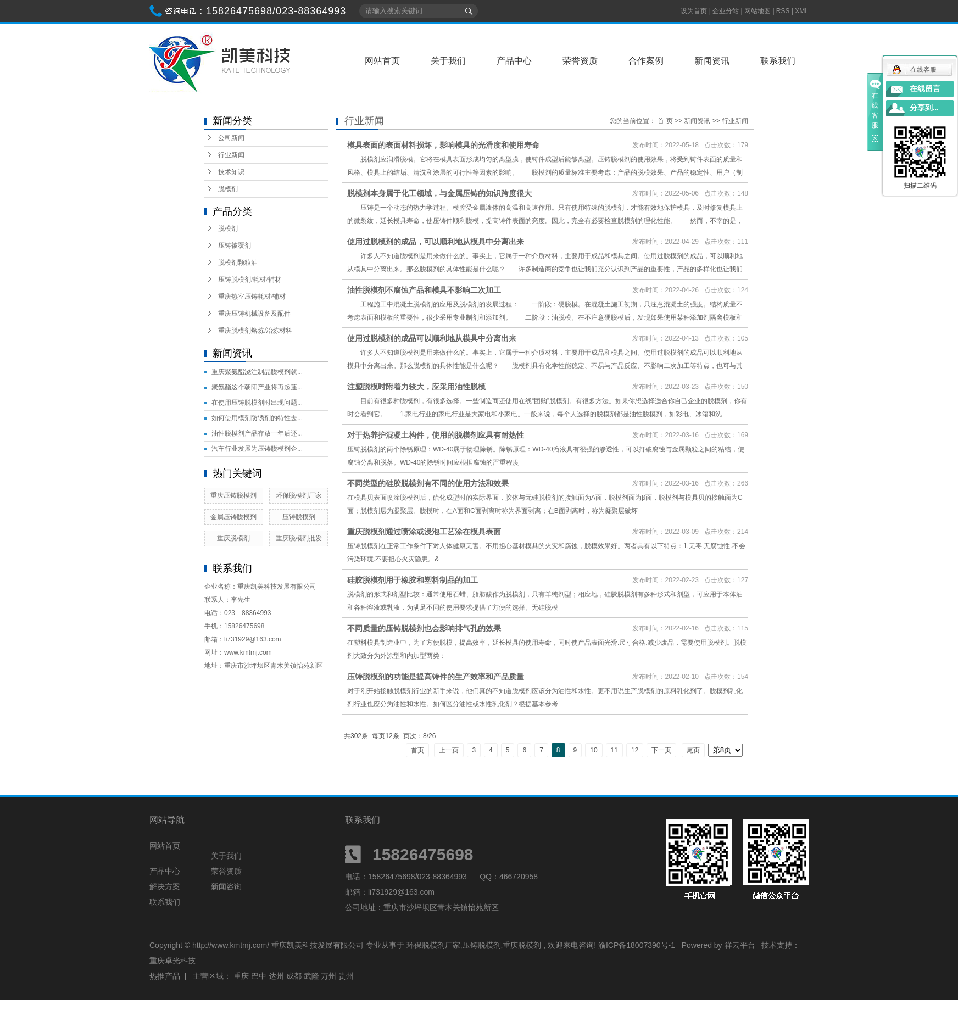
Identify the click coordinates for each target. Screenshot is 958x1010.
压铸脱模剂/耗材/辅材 (249, 279)
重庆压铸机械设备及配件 (254, 313)
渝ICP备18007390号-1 (636, 945)
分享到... (924, 108)
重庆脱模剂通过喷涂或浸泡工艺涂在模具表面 (424, 531)
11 (614, 750)
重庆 (241, 976)
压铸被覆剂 (234, 245)
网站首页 (382, 60)
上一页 (449, 750)
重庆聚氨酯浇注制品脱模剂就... (257, 372)
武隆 (311, 976)
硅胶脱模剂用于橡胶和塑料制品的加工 (412, 580)
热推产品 (164, 976)
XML (802, 11)
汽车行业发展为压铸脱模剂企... (257, 449)
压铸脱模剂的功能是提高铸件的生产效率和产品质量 (435, 676)
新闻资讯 (711, 60)
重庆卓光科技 (172, 960)
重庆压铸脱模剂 (233, 495)
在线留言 (925, 89)
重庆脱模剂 (233, 538)
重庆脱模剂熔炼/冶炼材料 (255, 330)
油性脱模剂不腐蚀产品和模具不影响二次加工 (424, 290)
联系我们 (777, 60)
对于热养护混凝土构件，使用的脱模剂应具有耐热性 (435, 435)
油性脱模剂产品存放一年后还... (257, 433)
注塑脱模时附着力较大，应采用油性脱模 (416, 386)
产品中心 (514, 60)
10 (593, 750)
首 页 (665, 121)
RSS (783, 11)
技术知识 (231, 172)
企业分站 (725, 11)
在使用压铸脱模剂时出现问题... (257, 402)
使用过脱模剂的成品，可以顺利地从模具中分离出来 (435, 241)
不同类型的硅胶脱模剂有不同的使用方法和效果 (428, 483)
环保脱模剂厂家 (299, 495)
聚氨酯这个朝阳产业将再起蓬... (257, 387)
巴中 (258, 976)
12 (634, 750)
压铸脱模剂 (298, 517)
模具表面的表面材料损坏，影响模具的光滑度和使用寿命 (443, 145)
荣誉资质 (580, 60)
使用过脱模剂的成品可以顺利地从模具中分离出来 (431, 338)
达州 (276, 976)
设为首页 (694, 11)
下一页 (661, 750)
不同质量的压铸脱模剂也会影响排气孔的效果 (424, 628)
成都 (294, 976)
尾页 (693, 750)
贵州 (346, 976)
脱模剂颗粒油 (238, 262)
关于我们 (448, 60)
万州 (328, 976)
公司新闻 (231, 138)
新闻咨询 (226, 886)
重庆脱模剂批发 (299, 538)
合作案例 (646, 60)
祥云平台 (740, 945)
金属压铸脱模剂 (233, 517)
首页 (417, 750)
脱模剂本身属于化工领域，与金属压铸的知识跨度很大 (439, 193)
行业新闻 (231, 155)
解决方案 (164, 886)
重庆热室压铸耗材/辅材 (252, 296)
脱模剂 (228, 189)
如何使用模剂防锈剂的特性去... (257, 418)
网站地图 (758, 11)
